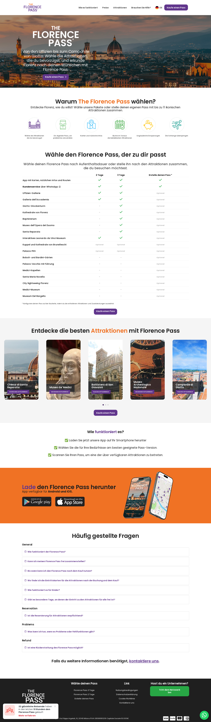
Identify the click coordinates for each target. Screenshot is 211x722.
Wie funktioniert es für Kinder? (42, 590)
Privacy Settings (126, 707)
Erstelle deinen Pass (84, 698)
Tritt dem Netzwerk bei (169, 691)
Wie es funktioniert (88, 7)
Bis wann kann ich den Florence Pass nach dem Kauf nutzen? (58, 570)
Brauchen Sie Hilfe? (141, 7)
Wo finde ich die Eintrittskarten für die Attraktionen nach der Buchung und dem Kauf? (71, 580)
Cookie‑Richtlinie (127, 698)
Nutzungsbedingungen (127, 690)
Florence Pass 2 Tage (84, 694)
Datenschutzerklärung (126, 694)
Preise (105, 7)
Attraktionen (120, 7)
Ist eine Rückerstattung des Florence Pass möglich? (53, 647)
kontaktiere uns (144, 661)
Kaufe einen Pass (176, 7)
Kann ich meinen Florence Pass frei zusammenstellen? (55, 561)
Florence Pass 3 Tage (84, 690)
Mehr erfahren (25, 715)
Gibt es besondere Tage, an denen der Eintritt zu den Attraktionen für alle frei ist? (69, 599)
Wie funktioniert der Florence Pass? (45, 551)
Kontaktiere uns (127, 703)
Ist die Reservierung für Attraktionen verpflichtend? (53, 615)
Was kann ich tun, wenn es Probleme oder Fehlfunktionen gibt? (59, 631)
